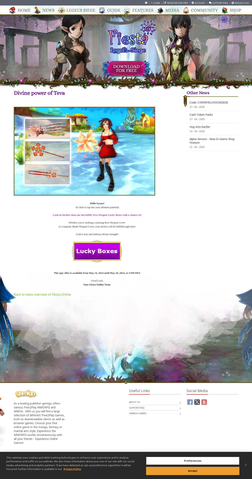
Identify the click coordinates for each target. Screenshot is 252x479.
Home (22, 10)
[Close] (245, 466)
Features (140, 10)
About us (134, 402)
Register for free (177, 2)
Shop (233, 10)
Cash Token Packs (201, 114)
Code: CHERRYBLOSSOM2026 (209, 102)
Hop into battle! (200, 127)
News (46, 10)
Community (202, 10)
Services (237, 19)
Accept (193, 472)
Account (200, 2)
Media (170, 10)
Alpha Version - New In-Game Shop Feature (212, 140)
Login (156, 2)
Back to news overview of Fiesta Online (42, 294)
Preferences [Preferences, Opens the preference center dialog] (192, 462)
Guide (111, 10)
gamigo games (137, 413)
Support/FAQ (220, 2)
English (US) (242, 2)
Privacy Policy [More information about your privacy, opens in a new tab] (72, 471)
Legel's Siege (78, 10)
